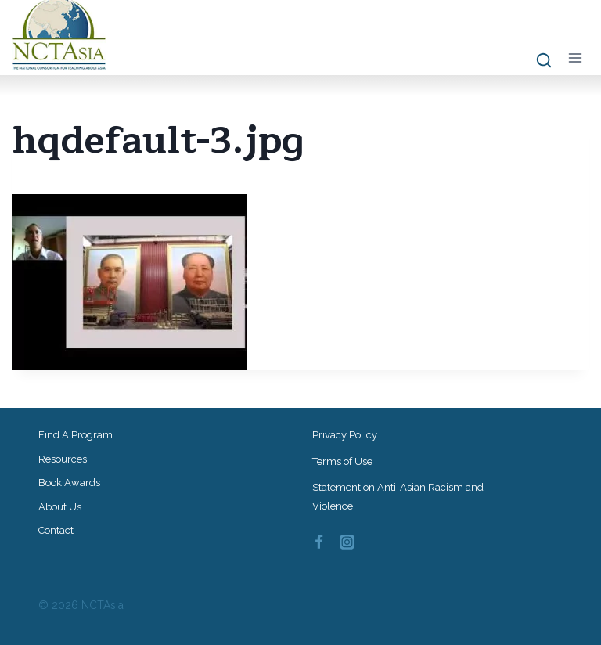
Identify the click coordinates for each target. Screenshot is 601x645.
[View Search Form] (536, 61)
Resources (62, 459)
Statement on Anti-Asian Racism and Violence (398, 496)
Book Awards (69, 482)
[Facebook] (318, 542)
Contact (56, 530)
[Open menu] (574, 57)
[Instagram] (347, 542)
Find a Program (75, 435)
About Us (59, 507)
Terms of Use (342, 461)
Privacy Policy (344, 435)
